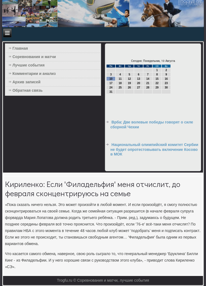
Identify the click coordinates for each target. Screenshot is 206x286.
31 (111, 91)
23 (166, 83)
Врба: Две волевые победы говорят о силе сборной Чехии (151, 125)
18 (120, 83)
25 (120, 87)
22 (157, 83)
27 (138, 87)
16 (166, 78)
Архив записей (26, 82)
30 (166, 87)
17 (111, 83)
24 (111, 87)
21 (147, 83)
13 (138, 78)
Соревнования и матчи (34, 57)
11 (120, 78)
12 (129, 78)
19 (129, 83)
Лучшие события (28, 65)
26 (129, 87)
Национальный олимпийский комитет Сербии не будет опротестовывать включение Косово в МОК (154, 150)
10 (111, 78)
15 (157, 78)
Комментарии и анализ (34, 74)
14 (147, 78)
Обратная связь (27, 90)
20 (138, 83)
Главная (20, 48)
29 (157, 87)
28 (147, 87)
